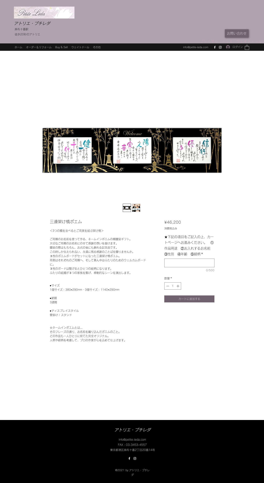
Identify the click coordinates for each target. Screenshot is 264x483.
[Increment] (178, 286)
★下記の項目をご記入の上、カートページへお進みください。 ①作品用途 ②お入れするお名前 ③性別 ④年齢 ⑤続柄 (189, 245)
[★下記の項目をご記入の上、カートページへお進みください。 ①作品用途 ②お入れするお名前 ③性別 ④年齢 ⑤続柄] (189, 263)
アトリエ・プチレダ (32, 23)
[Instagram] (220, 47)
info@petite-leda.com (195, 47)
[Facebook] (215, 47)
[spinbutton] (173, 286)
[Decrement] (167, 286)
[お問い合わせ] (237, 33)
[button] (247, 47)
